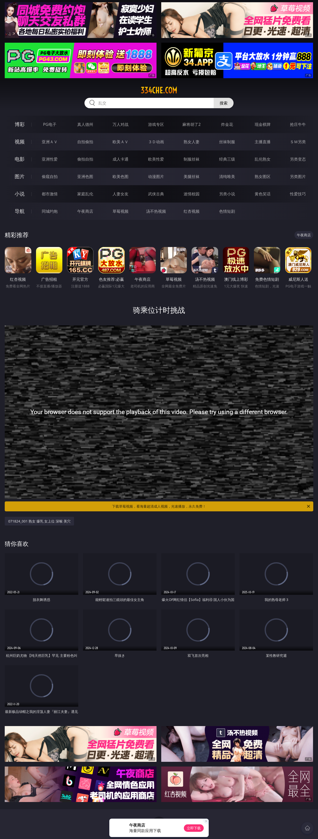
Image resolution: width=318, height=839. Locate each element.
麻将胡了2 (191, 124)
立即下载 (194, 828)
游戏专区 (156, 124)
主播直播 (263, 141)
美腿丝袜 (191, 176)
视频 (20, 141)
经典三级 (227, 159)
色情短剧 (227, 211)
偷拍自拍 (85, 159)
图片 (20, 176)
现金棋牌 (263, 124)
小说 (20, 193)
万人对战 (120, 124)
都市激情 (50, 194)
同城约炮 (50, 211)
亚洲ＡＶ (50, 141)
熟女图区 (263, 176)
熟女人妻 (191, 141)
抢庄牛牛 (298, 124)
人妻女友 (120, 194)
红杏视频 (191, 211)
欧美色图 (120, 176)
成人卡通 (120, 159)
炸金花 (227, 124)
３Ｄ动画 (156, 141)
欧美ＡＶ (120, 141)
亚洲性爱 (50, 159)
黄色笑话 (263, 194)
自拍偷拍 (85, 141)
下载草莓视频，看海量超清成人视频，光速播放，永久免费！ (211, 506)
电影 (20, 159)
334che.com (159, 90)
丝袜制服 (227, 141)
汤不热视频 (156, 211)
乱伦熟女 (263, 159)
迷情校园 (191, 194)
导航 (20, 211)
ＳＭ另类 (298, 141)
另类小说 (227, 194)
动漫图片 (156, 176)
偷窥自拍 (50, 176)
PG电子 (49, 124)
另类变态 (298, 159)
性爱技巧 (298, 194)
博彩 (20, 124)
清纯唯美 (227, 176)
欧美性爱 (156, 159)
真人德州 (85, 124)
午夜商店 (85, 211)
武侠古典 (156, 194)
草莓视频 (120, 211)
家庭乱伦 (85, 194)
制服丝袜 (191, 159)
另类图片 (298, 176)
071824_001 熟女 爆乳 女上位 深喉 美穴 (39, 521)
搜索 (224, 103)
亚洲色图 (85, 176)
